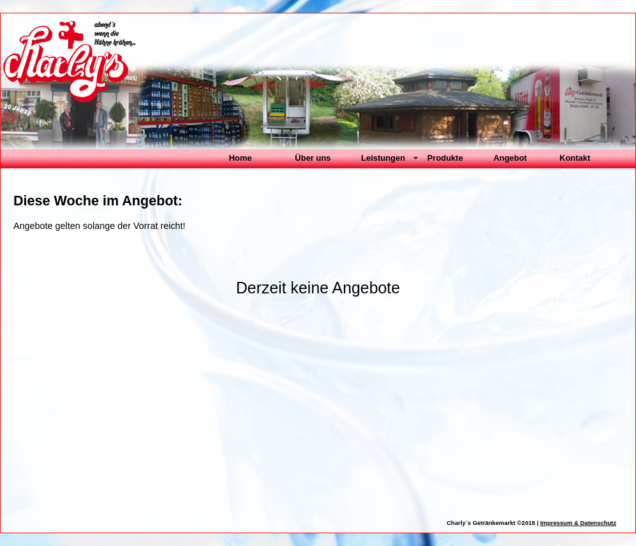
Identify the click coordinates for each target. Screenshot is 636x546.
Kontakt (574, 158)
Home (240, 158)
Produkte (445, 158)
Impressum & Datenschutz (578, 522)
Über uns (312, 158)
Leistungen (383, 158)
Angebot (510, 158)
